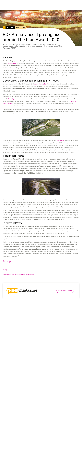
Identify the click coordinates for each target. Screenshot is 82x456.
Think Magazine (8, 274)
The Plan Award (12, 63)
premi (15, 274)
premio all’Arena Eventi (41, 84)
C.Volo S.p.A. (12, 99)
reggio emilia (30, 274)
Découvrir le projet (65, 291)
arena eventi (21, 274)
